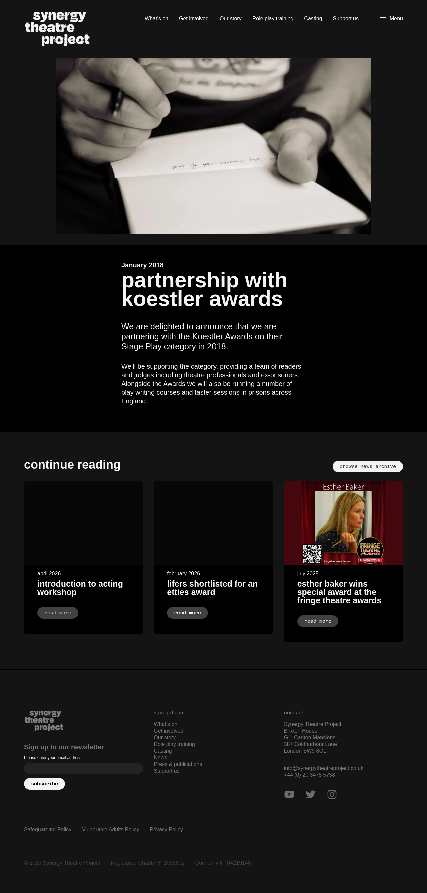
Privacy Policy (166, 829)
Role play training (273, 18)
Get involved (194, 18)
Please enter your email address (52, 757)
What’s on (156, 18)
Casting (313, 18)
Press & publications (178, 764)
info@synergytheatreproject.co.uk (324, 768)
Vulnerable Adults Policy (110, 829)
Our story (231, 18)
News (160, 757)
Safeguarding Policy (47, 829)
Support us (346, 18)
